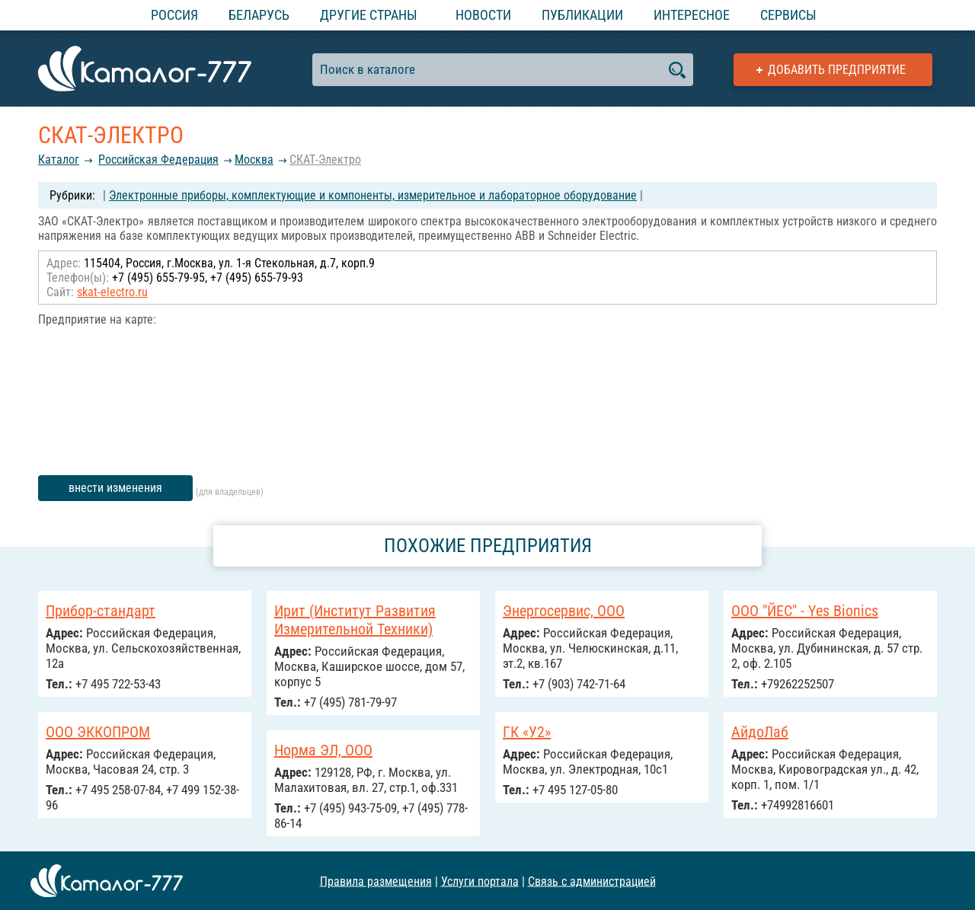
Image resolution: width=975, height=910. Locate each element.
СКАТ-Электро (325, 159)
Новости (483, 15)
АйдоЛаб (759, 732)
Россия (174, 15)
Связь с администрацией (592, 880)
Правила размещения (376, 880)
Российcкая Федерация (158, 159)
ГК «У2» (527, 732)
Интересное (692, 15)
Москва (254, 159)
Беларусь (259, 15)
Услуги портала (480, 880)
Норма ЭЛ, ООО (323, 750)
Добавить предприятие (837, 69)
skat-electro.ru (112, 292)
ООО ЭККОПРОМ (98, 732)
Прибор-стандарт (100, 611)
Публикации (582, 15)
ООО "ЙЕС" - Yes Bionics (804, 611)
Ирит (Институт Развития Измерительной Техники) (355, 620)
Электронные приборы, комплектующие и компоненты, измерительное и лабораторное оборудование (373, 195)
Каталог (58, 159)
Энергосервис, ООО (564, 611)
